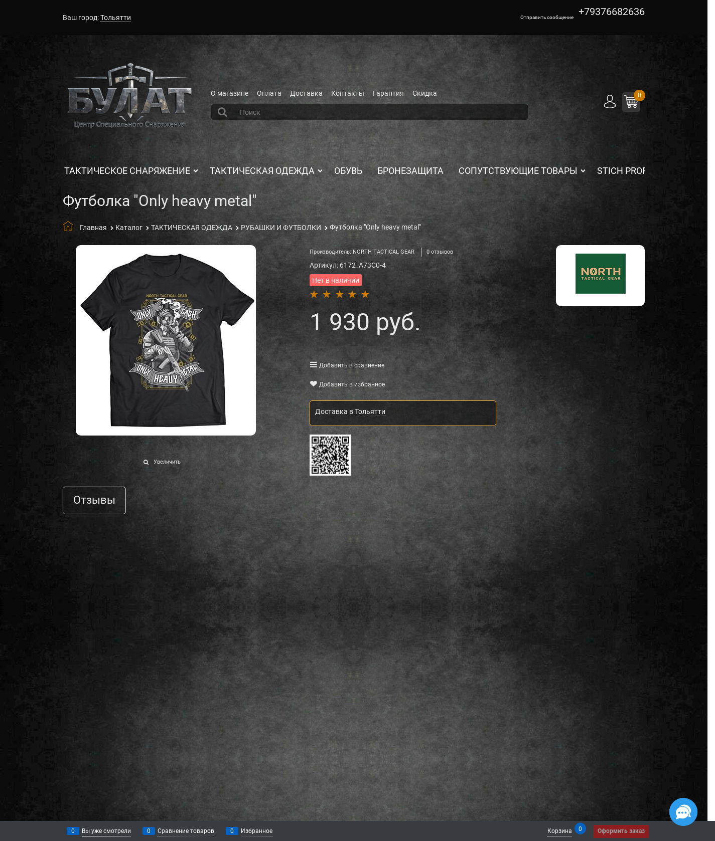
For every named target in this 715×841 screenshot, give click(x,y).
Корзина (559, 830)
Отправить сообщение (547, 17)
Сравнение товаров (186, 831)
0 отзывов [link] (439, 252)
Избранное (256, 831)
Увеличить (167, 462)
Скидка (424, 93)
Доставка (306, 93)
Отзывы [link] (94, 500)
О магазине (229, 93)
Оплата (269, 93)
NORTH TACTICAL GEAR (383, 252)
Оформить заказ (621, 830)
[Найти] (223, 111)
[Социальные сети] (683, 812)
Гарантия (388, 93)
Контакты (347, 93)
